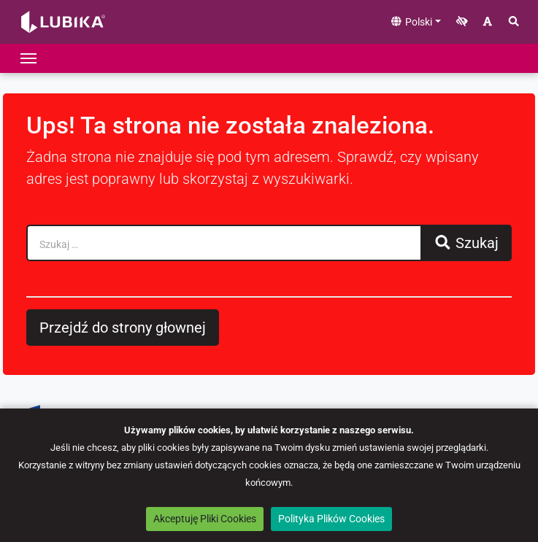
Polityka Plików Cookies (331, 518)
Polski (411, 22)
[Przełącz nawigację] (28, 58)
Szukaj (466, 243)
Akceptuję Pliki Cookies (204, 518)
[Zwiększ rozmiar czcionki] (488, 22)
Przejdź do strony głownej (122, 327)
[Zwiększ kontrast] (462, 22)
